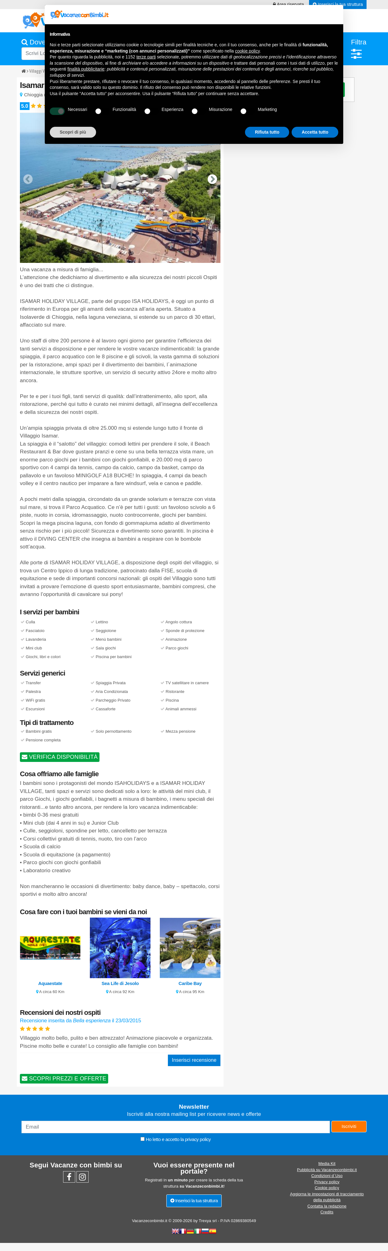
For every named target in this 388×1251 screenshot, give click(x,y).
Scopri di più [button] (73, 132)
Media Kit (326, 1163)
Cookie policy (327, 1187)
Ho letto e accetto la (175, 1139)
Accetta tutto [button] (315, 132)
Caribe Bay (189, 983)
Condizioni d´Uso (327, 1175)
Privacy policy (327, 1182)
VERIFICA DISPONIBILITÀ (60, 757)
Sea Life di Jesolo (120, 983)
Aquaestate (50, 983)
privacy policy (198, 1139)
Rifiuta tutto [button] (267, 132)
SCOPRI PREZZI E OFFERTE (64, 1078)
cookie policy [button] (247, 50)
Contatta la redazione (327, 1206)
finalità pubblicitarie (85, 68)
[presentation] (28, 174)
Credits (327, 1212)
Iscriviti (349, 1126)
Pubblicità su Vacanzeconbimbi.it (327, 1169)
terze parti (146, 56)
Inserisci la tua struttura (194, 1200)
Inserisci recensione (194, 1060)
